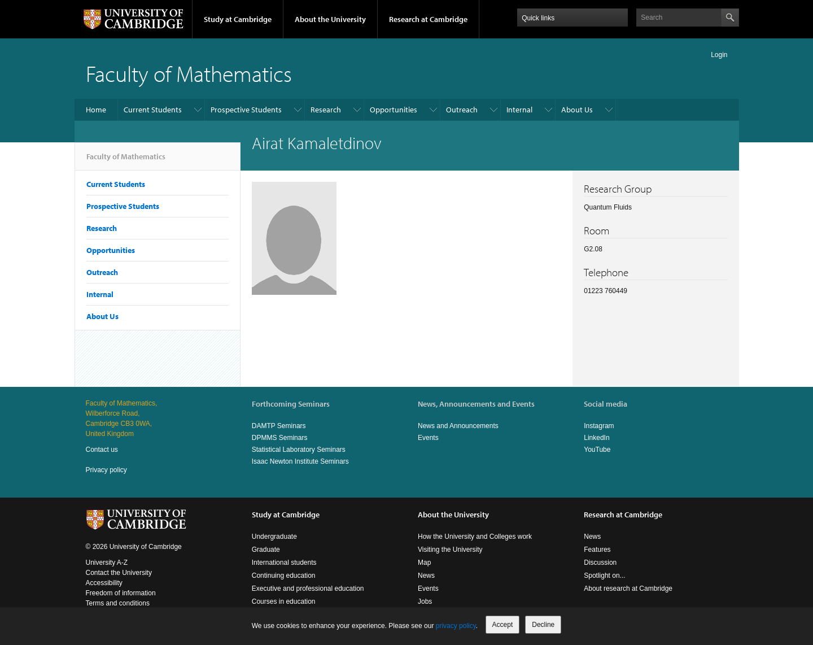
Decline (543, 625)
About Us (577, 109)
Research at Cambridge (428, 19)
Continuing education (284, 575)
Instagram (599, 426)
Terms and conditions (118, 603)
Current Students (153, 109)
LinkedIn (596, 438)
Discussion (600, 562)
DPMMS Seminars (280, 438)
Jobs (425, 601)
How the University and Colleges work (475, 537)
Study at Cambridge (238, 19)
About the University (330, 19)
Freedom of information (121, 593)
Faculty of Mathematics (189, 73)
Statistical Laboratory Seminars (299, 450)
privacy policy (456, 626)
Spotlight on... (604, 575)
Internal (519, 109)
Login (719, 55)
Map (424, 562)
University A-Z (107, 562)
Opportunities (393, 109)
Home (96, 109)
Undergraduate (274, 537)
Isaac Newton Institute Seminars (300, 461)
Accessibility (104, 583)
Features (597, 550)
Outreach (462, 109)
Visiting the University (450, 550)
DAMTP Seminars (279, 426)
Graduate (266, 550)
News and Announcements (458, 426)
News (426, 575)
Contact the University (119, 573)
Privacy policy (106, 470)
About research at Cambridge (628, 588)
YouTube (597, 450)
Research (326, 109)
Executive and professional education (308, 588)
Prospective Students (246, 109)
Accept (502, 625)
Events (428, 438)
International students (284, 562)
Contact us (102, 450)
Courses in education (284, 601)
